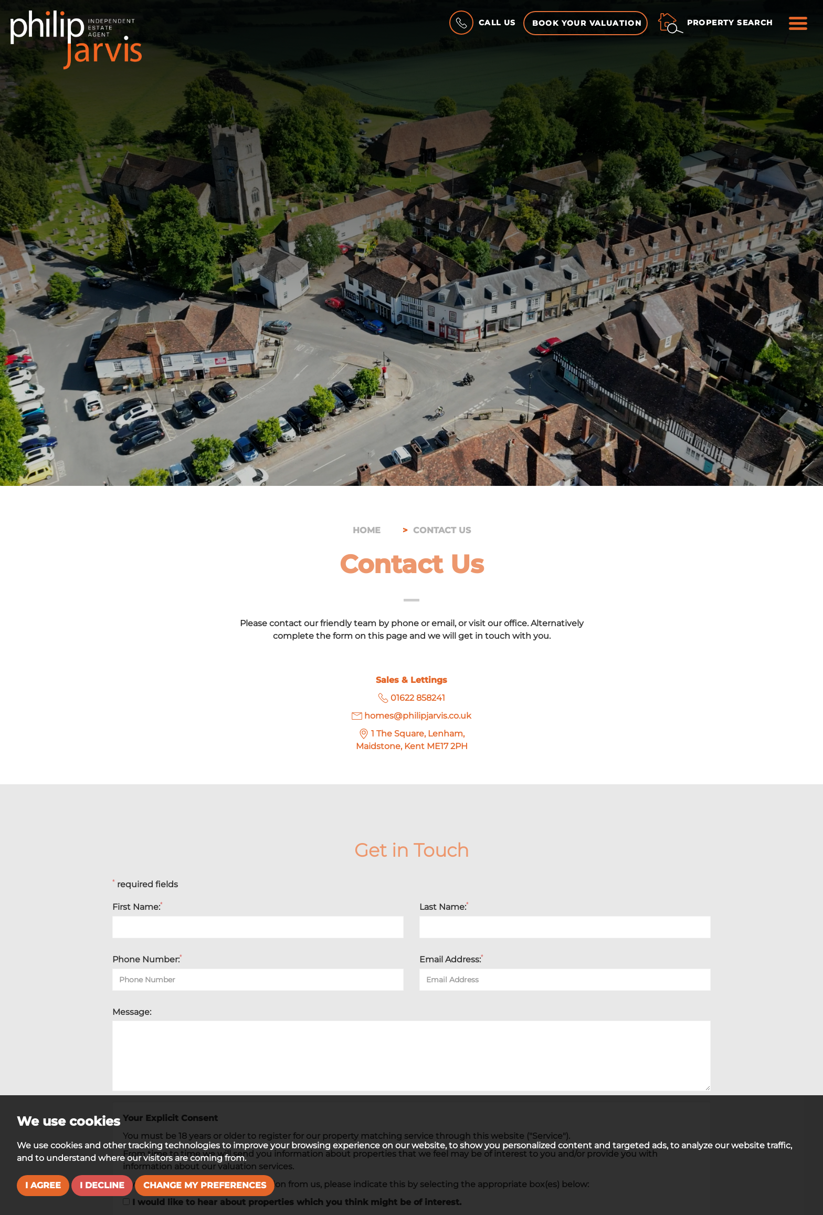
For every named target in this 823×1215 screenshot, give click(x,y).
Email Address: (451, 959)
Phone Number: (147, 959)
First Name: (137, 906)
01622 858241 (418, 698)
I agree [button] (43, 1185)
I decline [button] (102, 1185)
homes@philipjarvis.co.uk (417, 716)
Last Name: (444, 906)
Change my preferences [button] (204, 1185)
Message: (131, 1012)
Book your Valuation (587, 23)
